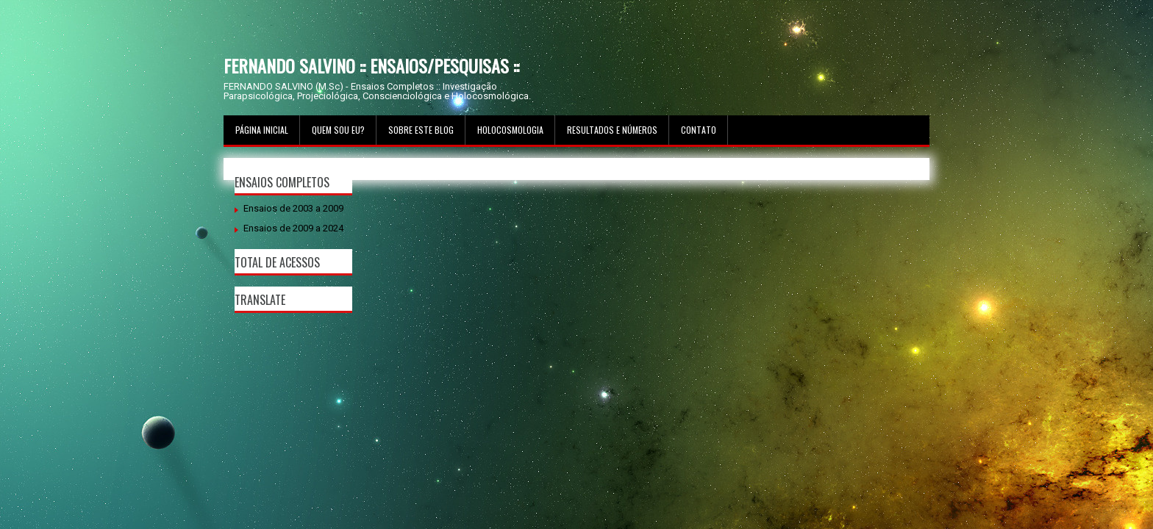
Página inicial (261, 129)
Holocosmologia (510, 129)
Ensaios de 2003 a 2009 (293, 208)
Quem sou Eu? (338, 129)
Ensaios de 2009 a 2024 (293, 228)
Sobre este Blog (421, 129)
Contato (698, 129)
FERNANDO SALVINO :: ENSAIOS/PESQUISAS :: (371, 65)
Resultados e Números (612, 129)
